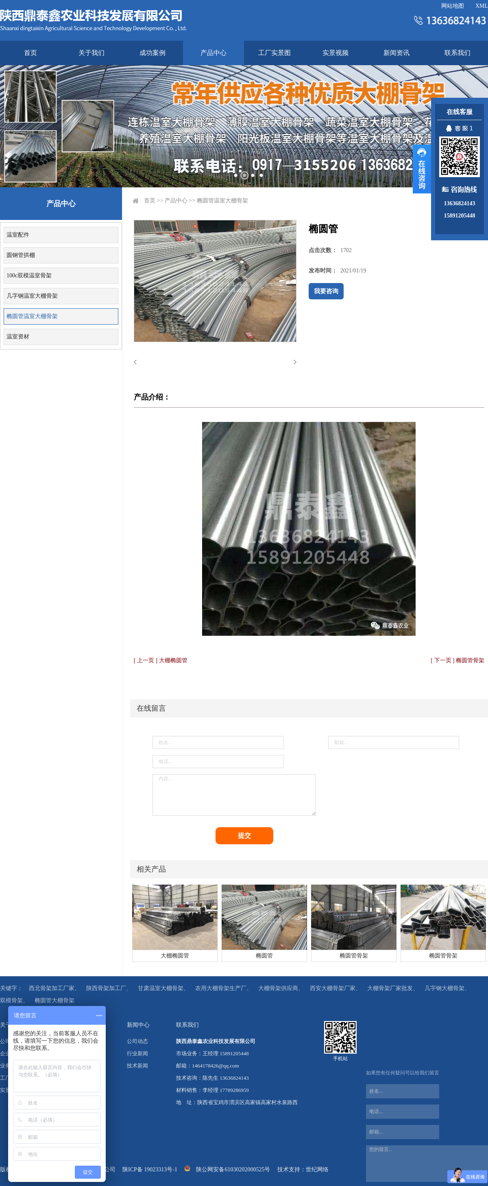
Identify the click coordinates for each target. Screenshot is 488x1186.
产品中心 (213, 52)
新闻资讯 (396, 52)
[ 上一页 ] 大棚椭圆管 (160, 660)
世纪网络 (317, 1169)
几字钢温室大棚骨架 (32, 296)
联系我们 (457, 52)
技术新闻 (137, 1066)
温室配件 (18, 235)
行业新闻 (137, 1053)
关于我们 (91, 52)
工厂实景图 (274, 52)
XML (481, 6)
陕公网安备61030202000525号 (233, 1169)
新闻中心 (138, 1025)
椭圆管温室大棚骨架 (32, 316)
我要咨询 (326, 291)
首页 (30, 52)
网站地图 (452, 6)
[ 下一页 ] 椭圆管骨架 (457, 660)
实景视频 (335, 52)
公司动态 (137, 1041)
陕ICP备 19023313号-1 (149, 1169)
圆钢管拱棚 (21, 255)
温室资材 (18, 337)
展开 (422, 169)
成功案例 (152, 52)
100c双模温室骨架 (29, 275)
